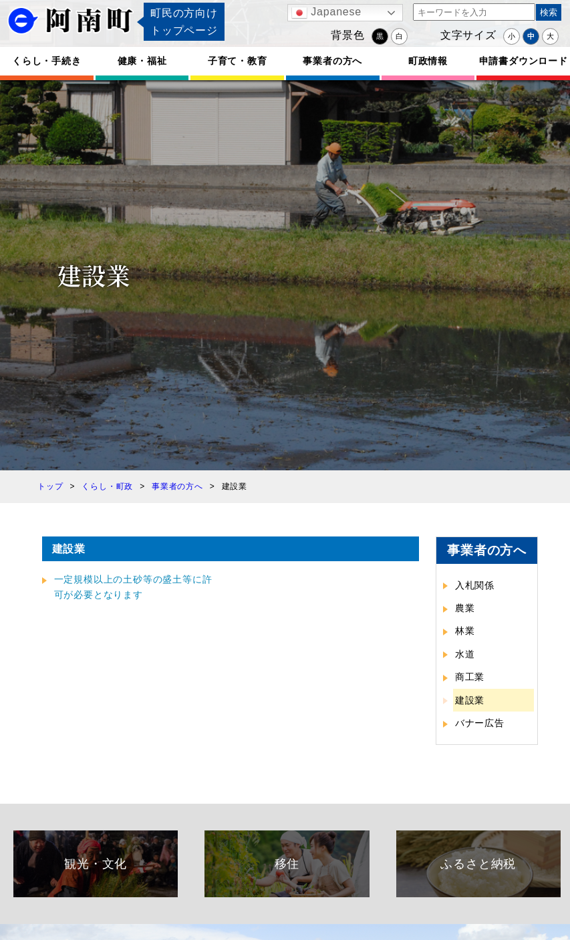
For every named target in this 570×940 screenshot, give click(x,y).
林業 (465, 630)
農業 (465, 608)
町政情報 (428, 60)
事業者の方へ (332, 60)
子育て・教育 (237, 60)
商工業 (469, 676)
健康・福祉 (142, 60)
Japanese (326, 13)
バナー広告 (480, 723)
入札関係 (474, 585)
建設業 (469, 700)
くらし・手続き (47, 60)
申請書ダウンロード (523, 60)
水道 (465, 654)
